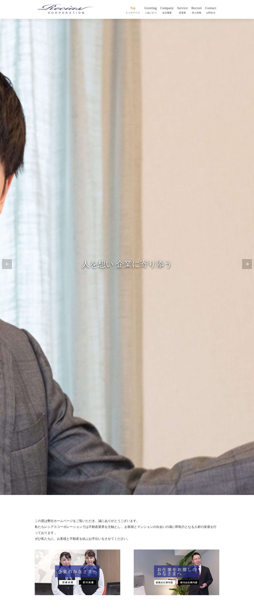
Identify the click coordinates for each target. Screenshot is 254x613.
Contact (210, 10)
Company (167, 10)
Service (182, 10)
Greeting (150, 10)
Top (133, 10)
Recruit (196, 10)
